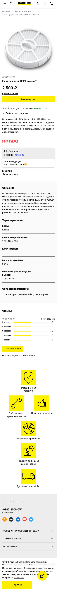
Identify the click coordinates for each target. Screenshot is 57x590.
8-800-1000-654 (12, 509)
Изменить (19, 155)
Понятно (17, 585)
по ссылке (19, 577)
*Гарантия (7, 174)
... (36, 11)
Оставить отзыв (13, 348)
